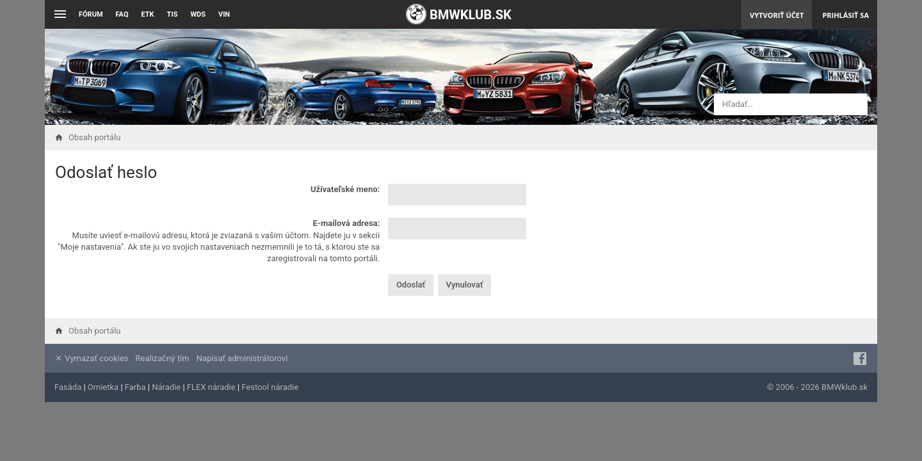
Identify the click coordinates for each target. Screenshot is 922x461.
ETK (148, 14)
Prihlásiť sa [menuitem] (845, 15)
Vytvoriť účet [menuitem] (777, 15)
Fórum (91, 14)
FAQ (122, 14)
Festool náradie (269, 387)
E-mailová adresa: (346, 223)
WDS (198, 14)
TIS (172, 14)
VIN (224, 14)
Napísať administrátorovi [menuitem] (242, 358)
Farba (135, 387)
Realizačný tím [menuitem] (163, 358)
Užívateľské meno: (345, 189)
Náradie (166, 387)
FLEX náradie (211, 387)
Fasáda (67, 387)
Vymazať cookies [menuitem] (91, 358)
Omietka (103, 387)
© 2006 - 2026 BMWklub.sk (817, 387)
